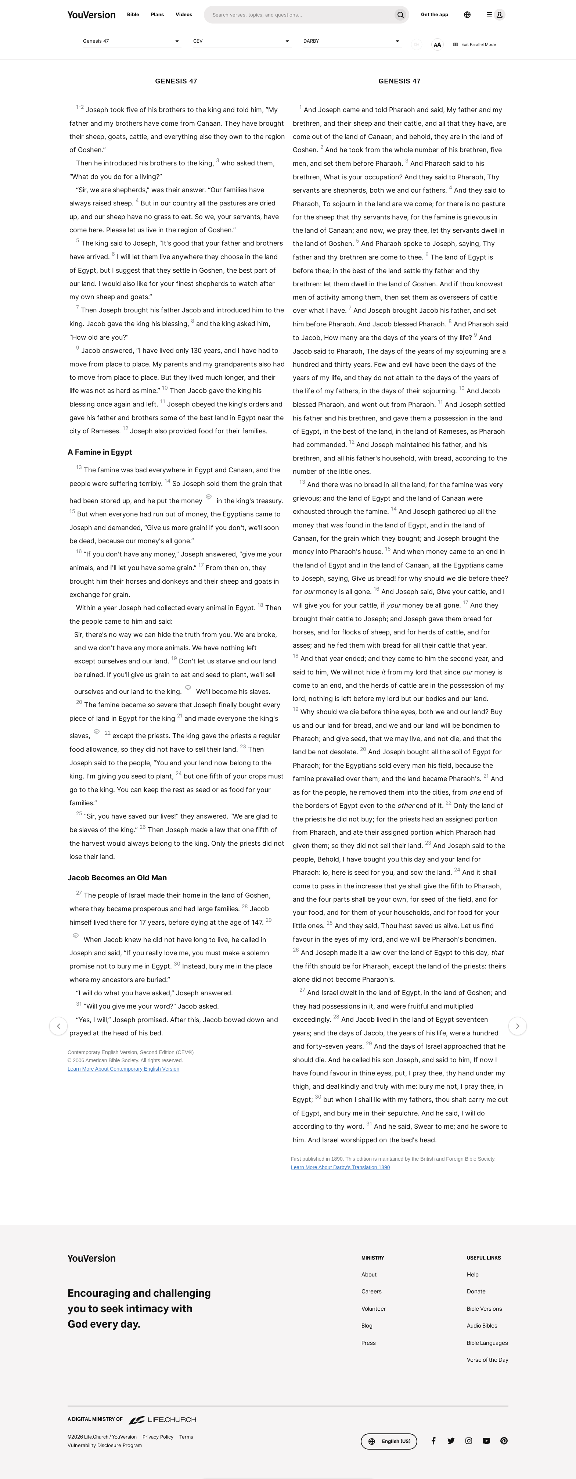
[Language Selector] (467, 14)
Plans (157, 14)
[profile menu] (494, 14)
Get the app (434, 14)
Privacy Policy (158, 1437)
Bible (133, 14)
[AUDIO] (416, 44)
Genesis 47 (132, 41)
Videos (184, 14)
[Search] (298, 15)
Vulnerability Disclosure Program (105, 1445)
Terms (186, 1437)
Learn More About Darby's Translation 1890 (340, 1167)
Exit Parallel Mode (474, 44)
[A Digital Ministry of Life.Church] (288, 1416)
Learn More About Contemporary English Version (123, 1069)
